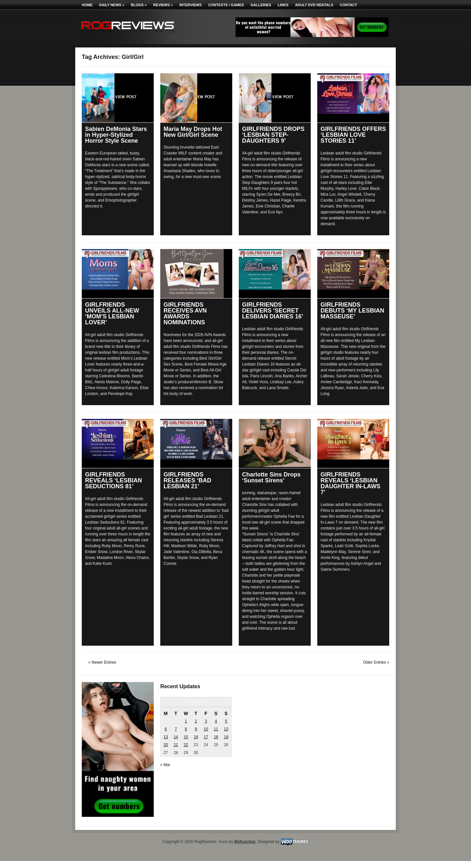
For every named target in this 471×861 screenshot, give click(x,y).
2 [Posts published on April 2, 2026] (196, 721)
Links (283, 5)
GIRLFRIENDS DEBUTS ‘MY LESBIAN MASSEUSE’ (352, 310)
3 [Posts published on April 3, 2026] (206, 721)
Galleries (261, 5)
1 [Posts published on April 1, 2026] (186, 721)
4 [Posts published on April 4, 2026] (216, 721)
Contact (348, 5)
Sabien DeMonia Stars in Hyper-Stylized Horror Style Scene (116, 135)
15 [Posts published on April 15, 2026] (186, 737)
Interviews (190, 5)
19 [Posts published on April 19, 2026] (226, 737)
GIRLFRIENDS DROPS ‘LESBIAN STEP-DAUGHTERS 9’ (273, 135)
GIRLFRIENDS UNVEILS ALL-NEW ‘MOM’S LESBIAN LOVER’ (112, 313)
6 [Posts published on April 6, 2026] (166, 729)
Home (87, 5)
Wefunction (244, 841)
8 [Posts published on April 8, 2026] (186, 729)
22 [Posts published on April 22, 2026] (186, 745)
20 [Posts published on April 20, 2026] (166, 745)
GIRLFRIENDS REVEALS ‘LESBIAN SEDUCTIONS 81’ (113, 480)
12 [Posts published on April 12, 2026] (226, 729)
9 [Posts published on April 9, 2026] (196, 729)
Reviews (163, 5)
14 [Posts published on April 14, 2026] (176, 737)
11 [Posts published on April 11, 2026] (216, 729)
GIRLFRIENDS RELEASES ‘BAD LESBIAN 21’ (187, 480)
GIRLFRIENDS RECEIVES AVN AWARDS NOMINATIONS (185, 313)
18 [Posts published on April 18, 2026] (216, 737)
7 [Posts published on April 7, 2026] (176, 729)
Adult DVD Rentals (314, 5)
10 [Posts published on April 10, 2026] (206, 729)
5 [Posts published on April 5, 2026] (226, 721)
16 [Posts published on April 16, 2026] (196, 737)
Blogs (139, 5)
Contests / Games (226, 5)
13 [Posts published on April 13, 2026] (166, 737)
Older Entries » (376, 662)
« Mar (165, 764)
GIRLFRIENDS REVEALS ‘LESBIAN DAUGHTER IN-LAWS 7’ (350, 483)
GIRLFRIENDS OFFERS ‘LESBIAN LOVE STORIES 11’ (353, 135)
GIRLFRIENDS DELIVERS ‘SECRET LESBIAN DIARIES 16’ (272, 310)
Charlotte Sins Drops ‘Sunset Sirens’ (271, 477)
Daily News (111, 5)
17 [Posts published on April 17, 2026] (206, 737)
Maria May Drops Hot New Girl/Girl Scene (193, 132)
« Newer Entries (102, 662)
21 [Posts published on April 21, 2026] (176, 745)
